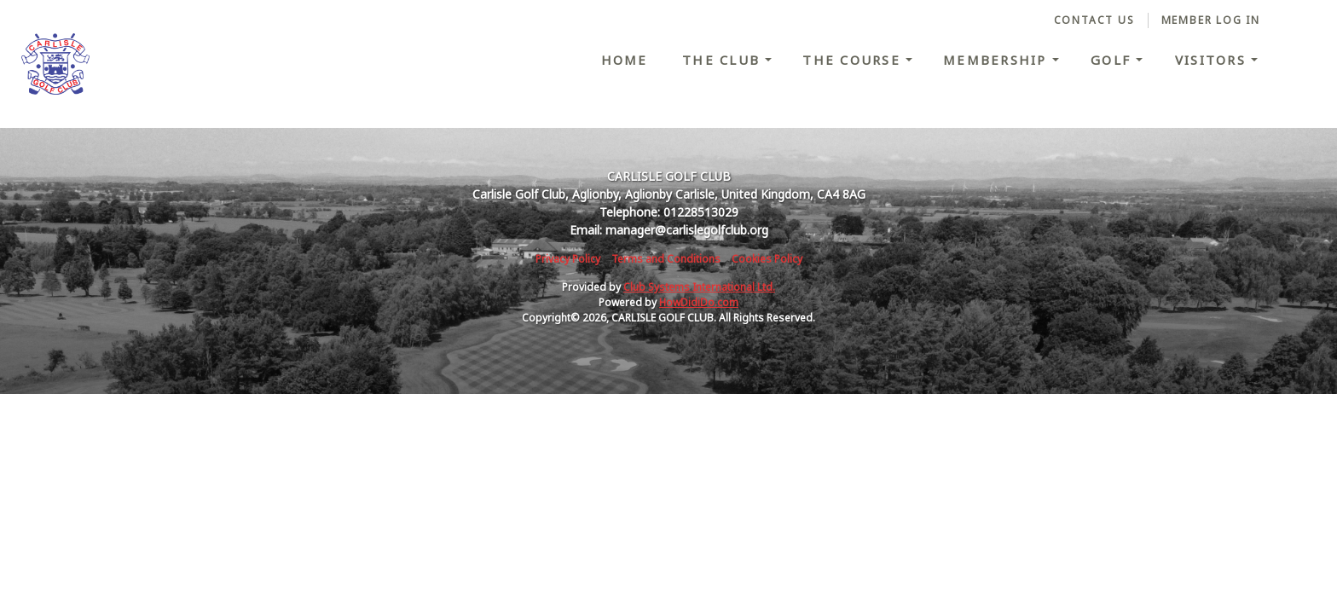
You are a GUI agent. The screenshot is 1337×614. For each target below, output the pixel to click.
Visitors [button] (1213, 59)
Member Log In (1210, 20)
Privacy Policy (567, 259)
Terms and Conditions (666, 259)
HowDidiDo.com (698, 302)
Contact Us (1094, 20)
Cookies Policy (767, 259)
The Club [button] (723, 59)
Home (624, 59)
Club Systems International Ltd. (699, 287)
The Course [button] (854, 59)
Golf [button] (1113, 59)
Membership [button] (997, 59)
